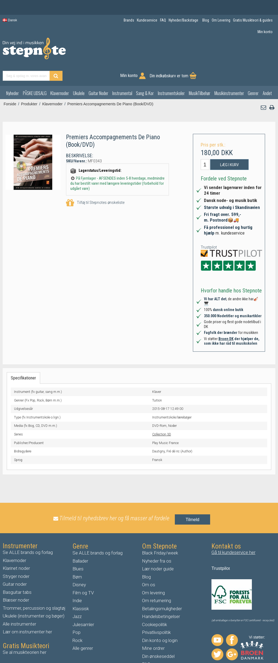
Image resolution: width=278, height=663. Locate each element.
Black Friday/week (160, 533)
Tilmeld (192, 499)
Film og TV (83, 572)
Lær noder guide (158, 549)
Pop (76, 612)
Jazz (77, 596)
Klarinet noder (16, 548)
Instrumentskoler (171, 73)
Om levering (153, 572)
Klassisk (80, 588)
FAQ (146, 644)
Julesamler (83, 604)
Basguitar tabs (17, 572)
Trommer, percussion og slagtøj (34, 588)
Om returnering (156, 581)
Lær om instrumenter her (27, 612)
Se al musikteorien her (24, 632)
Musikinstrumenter (229, 73)
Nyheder (12, 73)
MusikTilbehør (199, 73)
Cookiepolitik (154, 604)
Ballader (80, 541)
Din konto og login (160, 620)
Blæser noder (16, 580)
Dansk (10, 20)
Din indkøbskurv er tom (247, 51)
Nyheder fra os (156, 541)
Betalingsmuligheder (162, 588)
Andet (267, 73)
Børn (77, 557)
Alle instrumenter (19, 604)
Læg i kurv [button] (229, 144)
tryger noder (17, 556)
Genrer (253, 73)
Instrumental (122, 73)
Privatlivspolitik (156, 612)
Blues (78, 549)
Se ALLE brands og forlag (28, 532)
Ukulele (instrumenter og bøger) (33, 596)
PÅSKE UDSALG (35, 73)
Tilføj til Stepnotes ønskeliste (95, 183)
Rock (77, 620)
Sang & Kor (145, 73)
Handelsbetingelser (161, 596)
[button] (263, 87)
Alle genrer (82, 628)
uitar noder (16, 564)
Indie (77, 581)
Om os (148, 565)
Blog (146, 557)
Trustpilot (209, 227)
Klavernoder (59, 73)
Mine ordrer (153, 628)
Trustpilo (220, 548)
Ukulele (79, 73)
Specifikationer (23, 358)
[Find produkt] (148, 52)
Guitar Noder (98, 73)
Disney (79, 565)
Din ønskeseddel (158, 636)
